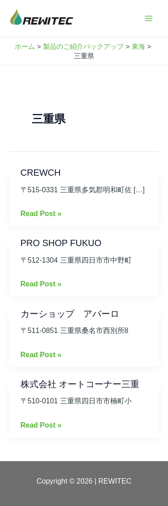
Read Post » (41, 212)
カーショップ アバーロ (70, 314)
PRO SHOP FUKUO (61, 243)
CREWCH (41, 172)
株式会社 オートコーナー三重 (80, 384)
